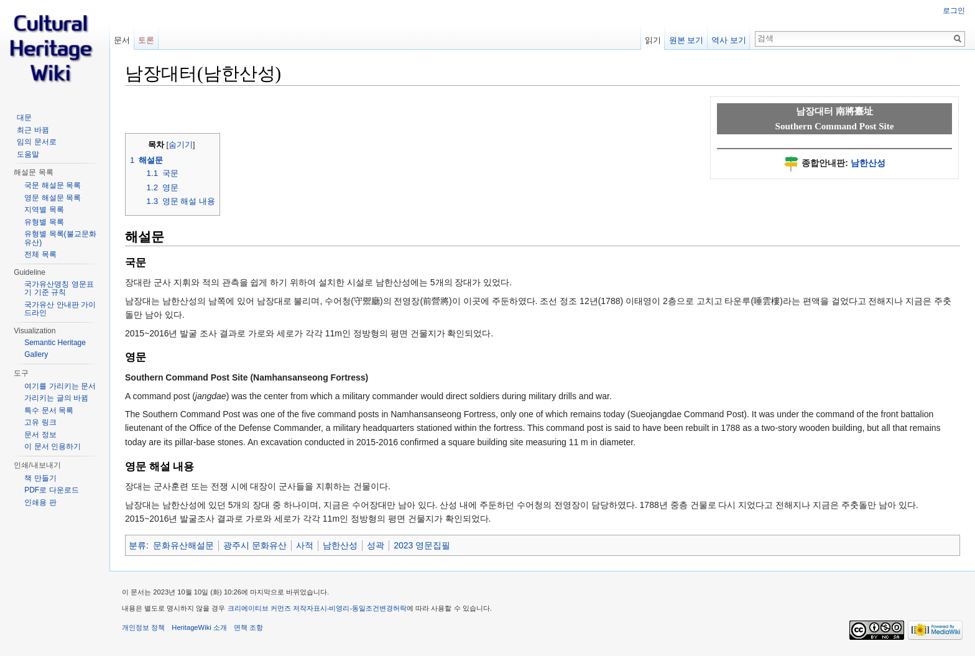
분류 (137, 545)
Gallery (36, 354)
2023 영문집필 (422, 545)
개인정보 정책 (143, 627)
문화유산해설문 (183, 545)
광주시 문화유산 (255, 545)
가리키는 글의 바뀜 (56, 398)
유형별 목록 (43, 222)
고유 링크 (40, 422)
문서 (122, 40)
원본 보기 (686, 40)
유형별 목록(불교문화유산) (60, 238)
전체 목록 (40, 254)
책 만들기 (40, 478)
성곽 (375, 545)
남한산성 (868, 163)
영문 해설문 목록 (52, 197)
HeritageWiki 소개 (199, 627)
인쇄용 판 (40, 502)
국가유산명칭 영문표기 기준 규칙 (58, 288)
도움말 (28, 154)
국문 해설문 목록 (52, 185)
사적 (304, 545)
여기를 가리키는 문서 (60, 386)
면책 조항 (248, 627)
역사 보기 (728, 40)
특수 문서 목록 (48, 410)
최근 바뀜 (33, 130)
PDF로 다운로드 (51, 490)
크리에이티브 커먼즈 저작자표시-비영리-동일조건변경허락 (317, 608)
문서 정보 (40, 434)
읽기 (653, 40)
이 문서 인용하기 (52, 446)
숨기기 (181, 145)
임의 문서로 (36, 141)
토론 (146, 40)
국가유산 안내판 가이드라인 (60, 309)
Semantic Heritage (55, 342)
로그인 (954, 10)
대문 (24, 117)
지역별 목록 (43, 209)
